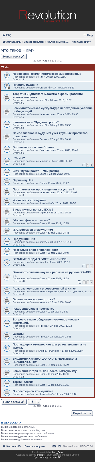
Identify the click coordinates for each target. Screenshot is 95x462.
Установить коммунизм (29, 200)
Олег (42, 183)
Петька (43, 139)
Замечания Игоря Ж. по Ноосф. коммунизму (45, 371)
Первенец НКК (23, 180)
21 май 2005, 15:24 (58, 365)
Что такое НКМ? (17, 50)
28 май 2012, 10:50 (60, 242)
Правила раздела (25, 84)
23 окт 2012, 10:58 (65, 203)
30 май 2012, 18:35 (58, 232)
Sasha (42, 174)
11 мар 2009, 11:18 (59, 262)
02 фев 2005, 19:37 (58, 384)
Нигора (43, 302)
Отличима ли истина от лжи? (34, 299)
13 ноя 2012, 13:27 (58, 183)
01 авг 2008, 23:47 (58, 311)
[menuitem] (6, 35)
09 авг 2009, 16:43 (56, 76)
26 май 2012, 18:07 (58, 252)
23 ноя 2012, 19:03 (59, 174)
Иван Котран (46, 114)
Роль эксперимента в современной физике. (45, 288)
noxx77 (43, 100)
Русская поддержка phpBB (47, 457)
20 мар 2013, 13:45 (67, 150)
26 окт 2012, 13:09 (67, 192)
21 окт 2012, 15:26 (61, 212)
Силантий (45, 87)
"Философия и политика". (32, 220)
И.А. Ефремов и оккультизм (33, 229)
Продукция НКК (24, 239)
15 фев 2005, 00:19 (58, 374)
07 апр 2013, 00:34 (60, 139)
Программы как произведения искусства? (43, 189)
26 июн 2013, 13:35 (67, 114)
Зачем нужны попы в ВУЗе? (33, 209)
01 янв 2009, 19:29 (58, 278)
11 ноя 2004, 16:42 (66, 394)
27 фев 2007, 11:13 (61, 325)
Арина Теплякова (49, 350)
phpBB (40, 455)
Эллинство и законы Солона (33, 147)
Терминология (23, 381)
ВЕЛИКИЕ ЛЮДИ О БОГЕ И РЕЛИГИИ (40, 259)
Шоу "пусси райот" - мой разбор (36, 171)
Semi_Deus (57, 452)
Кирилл (43, 212)
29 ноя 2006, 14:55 (60, 336)
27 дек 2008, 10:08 (60, 302)
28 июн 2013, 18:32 (61, 100)
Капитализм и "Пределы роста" (36, 122)
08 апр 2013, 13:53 (60, 125)
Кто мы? (19, 158)
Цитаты (18, 333)
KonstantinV (46, 203)
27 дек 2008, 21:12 (80, 291)
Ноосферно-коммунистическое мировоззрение (47, 73)
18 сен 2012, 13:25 (58, 223)
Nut (41, 76)
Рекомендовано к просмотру (33, 308)
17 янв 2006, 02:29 (63, 87)
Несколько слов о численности (35, 249)
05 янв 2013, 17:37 (61, 161)
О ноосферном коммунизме (33, 391)
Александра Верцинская (53, 291)
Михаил (43, 161)
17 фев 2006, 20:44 (72, 350)
